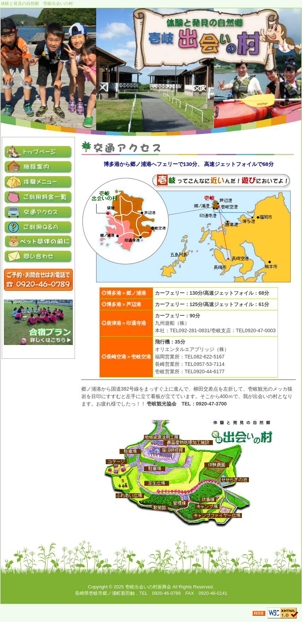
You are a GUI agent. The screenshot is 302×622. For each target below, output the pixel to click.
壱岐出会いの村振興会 (148, 586)
